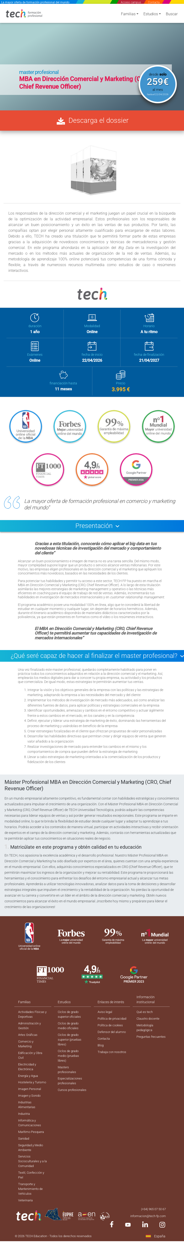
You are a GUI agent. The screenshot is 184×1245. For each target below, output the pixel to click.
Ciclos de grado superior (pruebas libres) (71, 1046)
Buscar (172, 15)
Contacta (153, 2)
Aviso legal (105, 1017)
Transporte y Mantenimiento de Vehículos (31, 1207)
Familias (128, 15)
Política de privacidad (105, 1027)
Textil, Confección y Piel (32, 1192)
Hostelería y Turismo (27, 1093)
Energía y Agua (29, 1084)
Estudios (150, 15)
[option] (92, 56)
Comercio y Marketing (26, 1050)
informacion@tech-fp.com (146, 1235)
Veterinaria (26, 1219)
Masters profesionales (68, 1077)
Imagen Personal (30, 1103)
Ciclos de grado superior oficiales (70, 1020)
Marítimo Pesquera (32, 1147)
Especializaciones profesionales (71, 1089)
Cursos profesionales (68, 1101)
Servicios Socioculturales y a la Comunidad (32, 1178)
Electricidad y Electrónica (28, 1074)
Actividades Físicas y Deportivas (32, 1020)
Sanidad (24, 1154)
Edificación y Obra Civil (31, 1062)
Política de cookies (110, 1036)
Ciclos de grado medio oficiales (69, 1032)
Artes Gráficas (28, 1041)
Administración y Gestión (30, 1032)
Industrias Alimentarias (27, 1119)
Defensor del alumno (106, 1045)
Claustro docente (149, 1024)
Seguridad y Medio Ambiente (31, 1163)
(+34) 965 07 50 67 (152, 1228)
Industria (25, 1129)
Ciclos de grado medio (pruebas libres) (69, 1063)
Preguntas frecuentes (144, 1045)
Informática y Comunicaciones (30, 1138)
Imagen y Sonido (30, 1110)
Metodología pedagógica (146, 1033)
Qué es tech (145, 1017)
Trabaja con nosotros (106, 1071)
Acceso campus (131, 2)
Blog (100, 1062)
